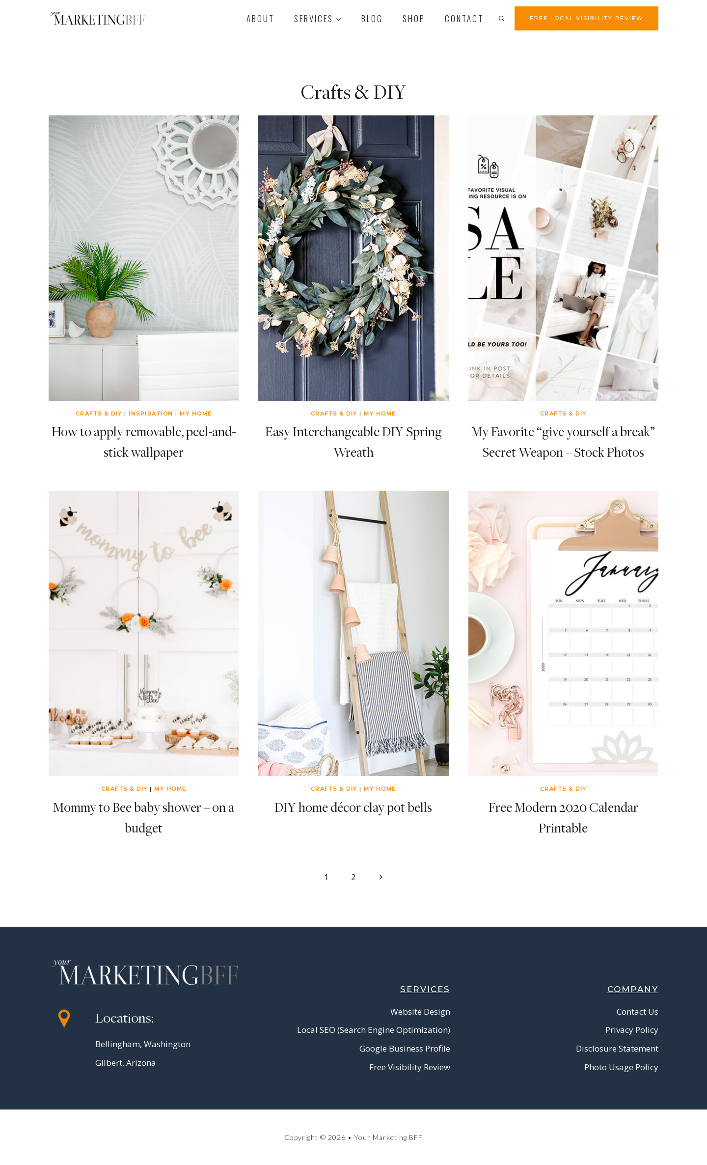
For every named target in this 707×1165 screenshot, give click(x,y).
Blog (372, 18)
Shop (414, 18)
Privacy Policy (631, 1029)
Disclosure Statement (617, 1048)
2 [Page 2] (353, 877)
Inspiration (151, 413)
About (260, 18)
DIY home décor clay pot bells (353, 807)
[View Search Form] (504, 18)
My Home (196, 413)
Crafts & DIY (99, 413)
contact (464, 18)
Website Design (420, 1011)
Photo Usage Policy (621, 1067)
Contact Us (637, 1011)
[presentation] (144, 258)
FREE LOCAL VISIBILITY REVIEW (586, 18)
